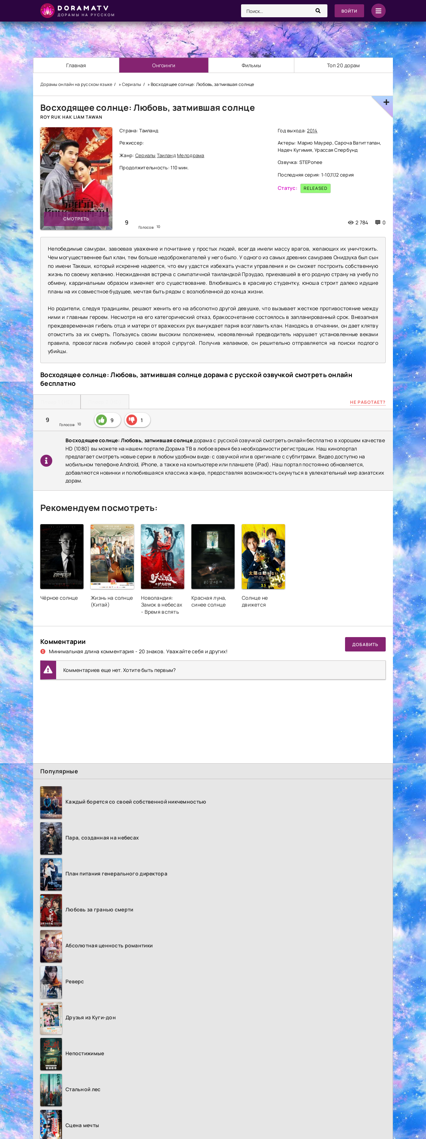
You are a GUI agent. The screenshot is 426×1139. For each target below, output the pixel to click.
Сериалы (145, 155)
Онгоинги (164, 65)
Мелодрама (190, 155)
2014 (312, 130)
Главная (76, 65)
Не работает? (368, 402)
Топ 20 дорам (343, 65)
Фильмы (251, 65)
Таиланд (166, 155)
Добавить (365, 644)
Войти (349, 11)
